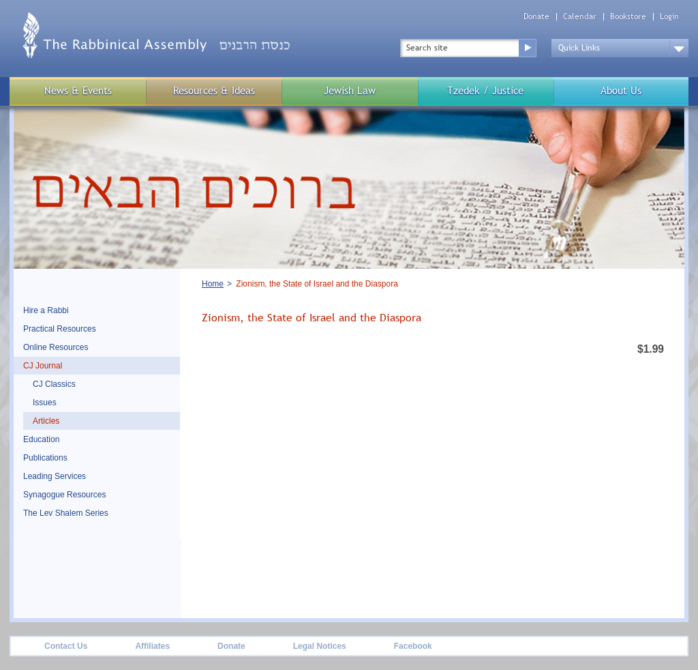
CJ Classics (54, 384)
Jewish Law (350, 90)
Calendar (579, 16)
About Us (621, 90)
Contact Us (65, 646)
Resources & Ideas (214, 90)
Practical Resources (59, 329)
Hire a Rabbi (46, 310)
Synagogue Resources (64, 494)
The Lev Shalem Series (65, 513)
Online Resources (55, 347)
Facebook (413, 646)
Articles (46, 421)
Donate (536, 16)
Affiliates (152, 646)
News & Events (78, 90)
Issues (45, 402)
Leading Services (54, 476)
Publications (45, 458)
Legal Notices (319, 646)
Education (41, 439)
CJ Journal (42, 365)
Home (213, 284)
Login (669, 16)
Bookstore (628, 16)
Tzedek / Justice (485, 90)
